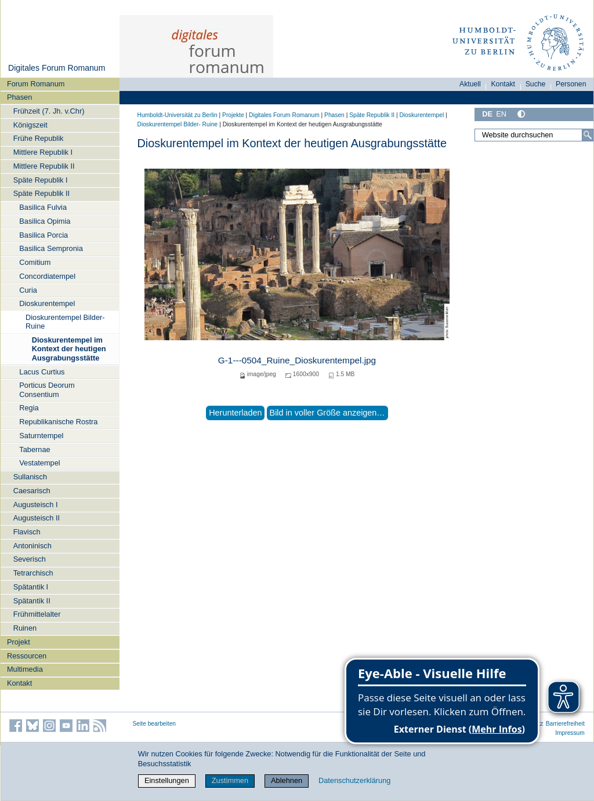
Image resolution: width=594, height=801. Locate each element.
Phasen (19, 97)
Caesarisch (31, 490)
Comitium (34, 262)
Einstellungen (166, 780)
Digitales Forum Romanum (56, 67)
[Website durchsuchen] (534, 135)
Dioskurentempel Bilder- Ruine (65, 321)
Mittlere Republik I (43, 152)
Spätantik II (31, 600)
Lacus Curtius (41, 371)
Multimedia (25, 669)
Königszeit (30, 125)
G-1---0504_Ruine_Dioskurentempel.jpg (297, 360)
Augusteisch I (35, 504)
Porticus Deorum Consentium (46, 389)
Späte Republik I (40, 180)
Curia (28, 290)
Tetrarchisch (33, 573)
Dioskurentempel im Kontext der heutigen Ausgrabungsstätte (69, 349)
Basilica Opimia (44, 221)
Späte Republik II (41, 193)
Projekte (233, 115)
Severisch (29, 559)
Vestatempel (39, 462)
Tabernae (34, 449)
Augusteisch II (36, 518)
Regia (28, 407)
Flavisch (27, 531)
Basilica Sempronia (51, 248)
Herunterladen (235, 412)
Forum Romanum (36, 83)
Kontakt (19, 683)
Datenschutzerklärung (354, 780)
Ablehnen (286, 780)
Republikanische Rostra (58, 421)
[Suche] (587, 135)
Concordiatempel (47, 276)
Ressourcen (26, 655)
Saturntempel (41, 435)
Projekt (18, 642)
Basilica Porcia (43, 235)
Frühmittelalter (37, 614)
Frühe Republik (38, 138)
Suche (536, 84)
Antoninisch (32, 545)
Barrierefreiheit (565, 723)
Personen (571, 84)
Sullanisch (30, 476)
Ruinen (25, 628)
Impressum (570, 733)
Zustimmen (230, 780)
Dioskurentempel (47, 303)
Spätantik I (30, 586)
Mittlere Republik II (44, 166)
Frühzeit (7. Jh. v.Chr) (49, 111)
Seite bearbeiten (154, 723)
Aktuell (470, 84)
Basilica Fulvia (43, 207)
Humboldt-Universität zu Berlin (177, 115)
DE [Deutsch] (487, 114)
